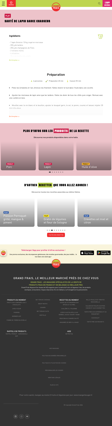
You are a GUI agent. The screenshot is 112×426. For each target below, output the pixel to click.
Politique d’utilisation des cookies (54, 363)
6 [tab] (61, 173)
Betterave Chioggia (43, 300)
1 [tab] (50, 173)
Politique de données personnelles (54, 355)
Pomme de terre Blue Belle (16, 320)
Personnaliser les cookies (54, 370)
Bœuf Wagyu (42, 303)
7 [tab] (63, 173)
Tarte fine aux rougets (95, 322)
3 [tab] (55, 173)
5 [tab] (59, 173)
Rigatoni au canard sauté (69, 318)
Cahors (43, 307)
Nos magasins (54, 348)
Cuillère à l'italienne (69, 308)
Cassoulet (95, 318)
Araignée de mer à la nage (69, 322)
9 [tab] (65, 231)
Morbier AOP (16, 316)
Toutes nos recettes (56, 235)
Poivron (16, 312)
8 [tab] (63, 231)
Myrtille (43, 315)
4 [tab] (57, 173)
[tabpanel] (56, 155)
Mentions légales (54, 377)
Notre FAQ (69, 334)
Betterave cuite (43, 311)
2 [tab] (53, 173)
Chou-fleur (16, 308)
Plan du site (54, 385)
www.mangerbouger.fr (83, 395)
